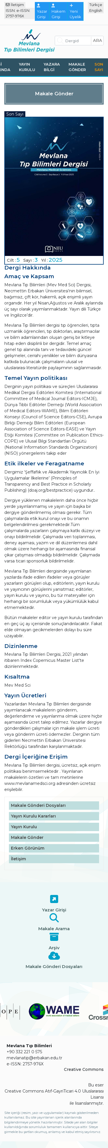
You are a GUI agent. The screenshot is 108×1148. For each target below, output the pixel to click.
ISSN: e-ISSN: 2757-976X (18, 13)
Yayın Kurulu (27, 67)
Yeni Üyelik (75, 11)
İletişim (15, 4)
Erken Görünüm (27, 848)
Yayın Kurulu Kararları (33, 816)
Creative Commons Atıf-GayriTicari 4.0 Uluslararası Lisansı (54, 1094)
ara (97, 40)
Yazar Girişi (42, 11)
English (95, 10)
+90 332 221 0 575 (24, 1051)
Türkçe (95, 4)
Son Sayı (98, 67)
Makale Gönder (77, 67)
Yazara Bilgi (52, 67)
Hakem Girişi (58, 11)
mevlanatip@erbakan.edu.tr (34, 1057)
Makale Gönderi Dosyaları (38, 805)
